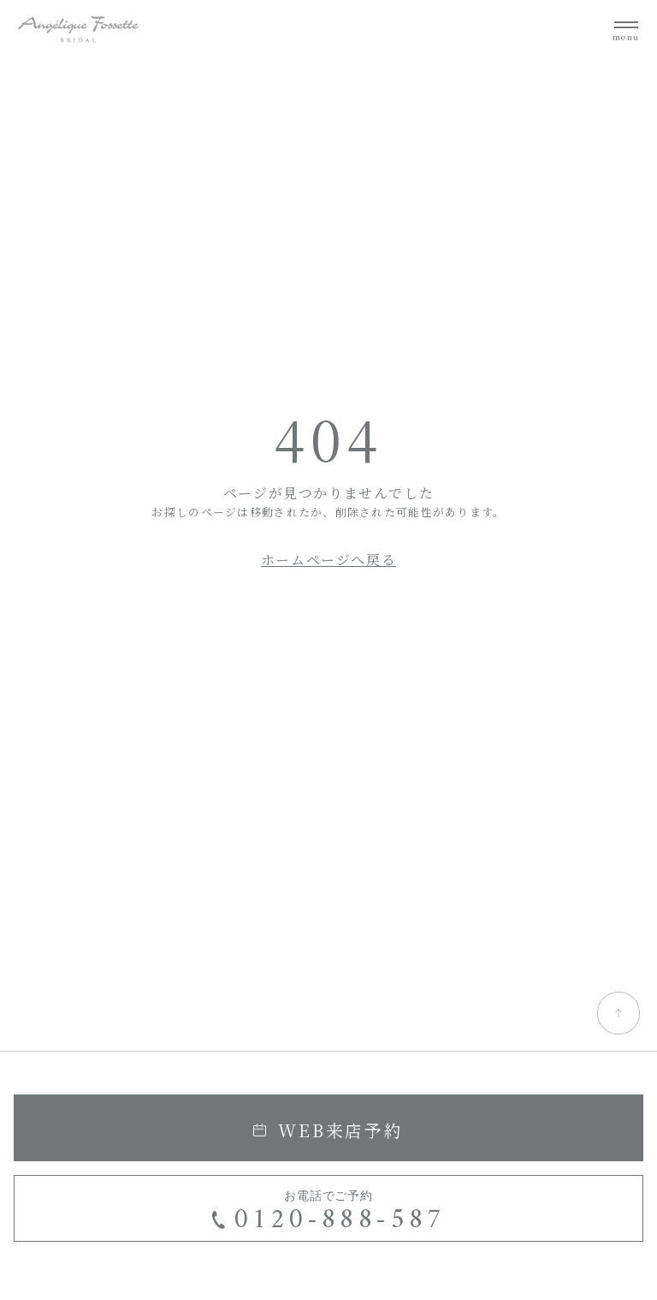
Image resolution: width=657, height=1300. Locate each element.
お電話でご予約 (329, 1214)
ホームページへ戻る (328, 559)
